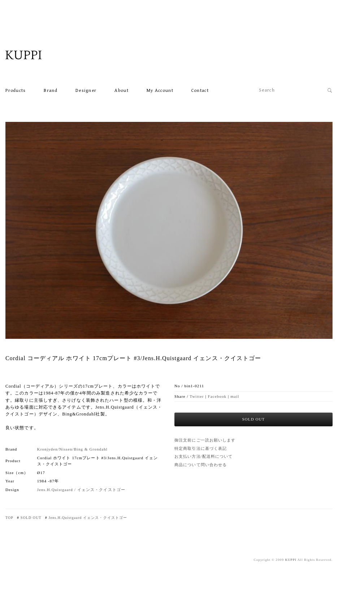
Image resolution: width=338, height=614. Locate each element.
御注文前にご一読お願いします (204, 440)
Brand (50, 90)
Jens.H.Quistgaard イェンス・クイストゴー (87, 518)
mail (234, 396)
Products (15, 90)
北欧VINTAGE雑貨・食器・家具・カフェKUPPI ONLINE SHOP (41, 54)
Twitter (197, 396)
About (121, 90)
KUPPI (290, 560)
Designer (85, 90)
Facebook (217, 396)
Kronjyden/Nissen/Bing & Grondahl (72, 449)
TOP (9, 518)
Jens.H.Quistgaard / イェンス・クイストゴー (81, 489)
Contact (200, 90)
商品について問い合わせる (200, 464)
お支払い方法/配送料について (203, 456)
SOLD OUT (31, 518)
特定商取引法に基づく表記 (200, 448)
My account (160, 90)
